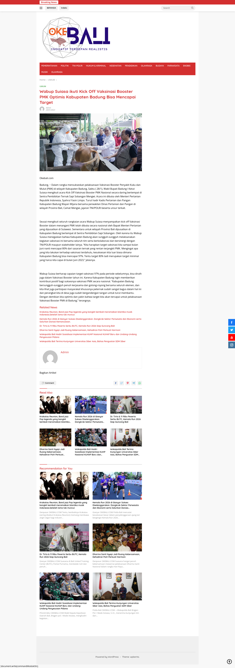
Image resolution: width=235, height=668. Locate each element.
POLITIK (65, 65)
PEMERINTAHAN (49, 65)
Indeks (64, 8)
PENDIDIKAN (131, 65)
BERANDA (51, 8)
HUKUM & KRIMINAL (96, 65)
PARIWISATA (173, 65)
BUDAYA (160, 65)
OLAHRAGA (146, 65)
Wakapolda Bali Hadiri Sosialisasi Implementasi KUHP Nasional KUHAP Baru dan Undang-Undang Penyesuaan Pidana (88, 335)
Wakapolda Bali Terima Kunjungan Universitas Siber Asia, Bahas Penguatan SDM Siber (83, 341)
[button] (192, 7)
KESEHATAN (115, 65)
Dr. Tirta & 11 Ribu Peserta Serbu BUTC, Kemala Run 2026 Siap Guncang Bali (77, 326)
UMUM (43, 86)
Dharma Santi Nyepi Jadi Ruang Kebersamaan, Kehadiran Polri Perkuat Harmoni (80, 330)
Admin (48, 108)
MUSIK (44, 72)
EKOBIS (186, 65)
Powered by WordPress (107, 657)
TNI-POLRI (77, 65)
